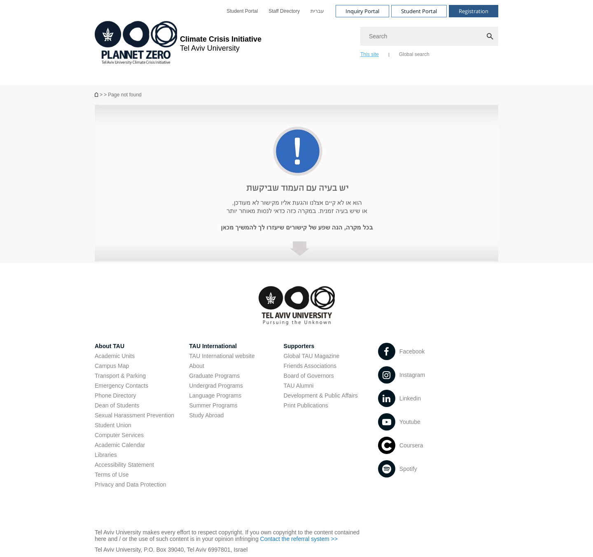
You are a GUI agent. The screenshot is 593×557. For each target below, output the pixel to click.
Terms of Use (111, 474)
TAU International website (221, 356)
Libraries (106, 455)
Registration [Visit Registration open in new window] (473, 11)
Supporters (299, 346)
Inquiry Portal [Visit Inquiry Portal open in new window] (362, 11)
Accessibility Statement (124, 464)
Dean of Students (117, 405)
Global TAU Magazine (312, 356)
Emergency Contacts (121, 385)
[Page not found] (97, 94)
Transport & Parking (120, 375)
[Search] (429, 36)
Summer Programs (213, 405)
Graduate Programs (214, 375)
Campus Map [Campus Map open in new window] (112, 366)
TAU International (213, 346)
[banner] (296, 42)
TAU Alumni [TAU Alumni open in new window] (299, 385)
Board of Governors (309, 375)
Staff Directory (284, 11)
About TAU (109, 346)
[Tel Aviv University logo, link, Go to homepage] (178, 43)
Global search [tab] (414, 54)
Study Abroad (206, 415)
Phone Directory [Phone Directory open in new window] (115, 395)
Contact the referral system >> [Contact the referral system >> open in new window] (299, 539)
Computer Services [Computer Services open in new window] (119, 435)
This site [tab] (369, 54)
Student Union (113, 425)
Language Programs (215, 395)
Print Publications (306, 405)
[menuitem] (242, 11)
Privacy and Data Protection (130, 484)
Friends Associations (310, 366)
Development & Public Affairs (321, 395)
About (196, 366)
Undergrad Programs (216, 385)
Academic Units (115, 356)
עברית (317, 11)
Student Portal (242, 11)
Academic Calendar (120, 445)
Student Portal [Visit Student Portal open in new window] (419, 11)
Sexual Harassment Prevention (134, 415)
